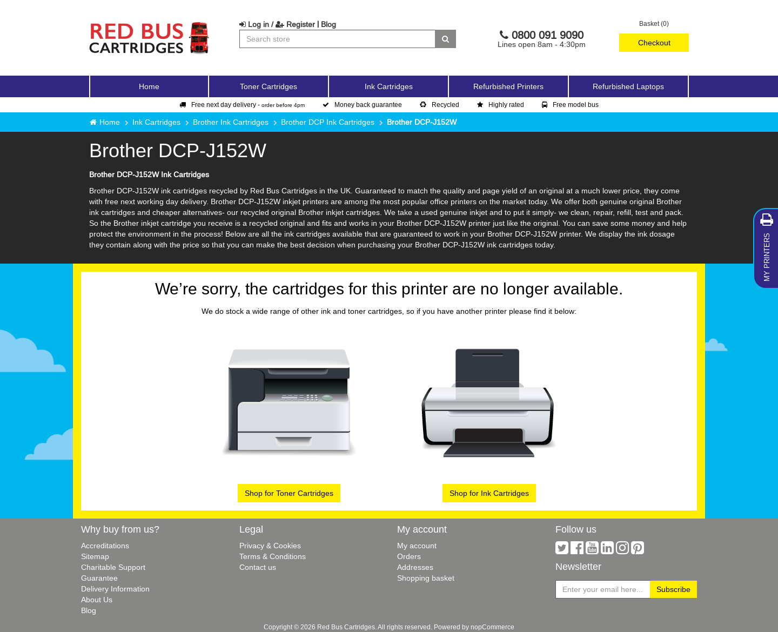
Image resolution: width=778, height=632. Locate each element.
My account (417, 545)
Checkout (654, 42)
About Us (96, 599)
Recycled (439, 104)
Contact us (257, 567)
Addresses (415, 567)
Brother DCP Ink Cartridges (327, 122)
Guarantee (99, 578)
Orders (409, 556)
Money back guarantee (362, 104)
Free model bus (570, 104)
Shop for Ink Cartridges (489, 493)
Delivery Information (115, 588)
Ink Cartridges (156, 122)
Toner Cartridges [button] (268, 86)
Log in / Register (277, 24)
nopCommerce (492, 627)
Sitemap (95, 556)
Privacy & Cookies (270, 545)
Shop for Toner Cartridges (289, 493)
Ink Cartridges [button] (389, 86)
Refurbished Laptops (628, 86)
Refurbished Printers (508, 86)
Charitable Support (113, 567)
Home (149, 86)
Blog (328, 24)
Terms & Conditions (272, 556)
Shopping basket (425, 578)
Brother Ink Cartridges (231, 122)
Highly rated (500, 104)
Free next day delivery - (242, 104)
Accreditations (105, 545)
